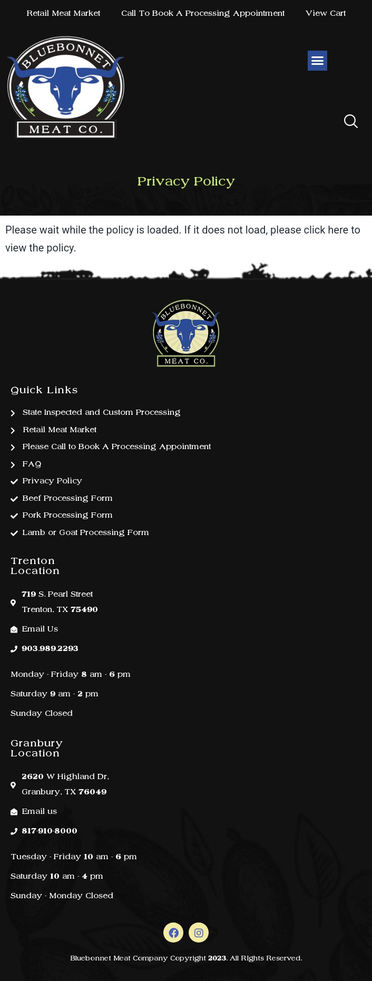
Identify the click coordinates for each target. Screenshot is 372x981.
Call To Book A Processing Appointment (203, 13)
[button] (351, 122)
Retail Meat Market (63, 13)
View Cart (326, 13)
